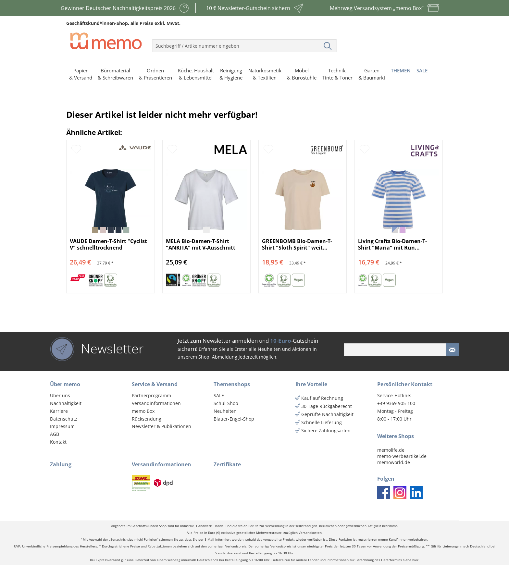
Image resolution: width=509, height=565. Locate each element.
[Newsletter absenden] (452, 349)
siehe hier (410, 560)
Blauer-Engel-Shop (234, 419)
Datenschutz (63, 419)
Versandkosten (310, 533)
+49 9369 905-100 (396, 403)
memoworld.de (393, 462)
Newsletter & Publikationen (161, 426)
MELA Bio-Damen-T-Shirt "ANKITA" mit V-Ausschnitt (200, 244)
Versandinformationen (156, 403)
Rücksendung (146, 419)
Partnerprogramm (151, 395)
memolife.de (390, 450)
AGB (54, 434)
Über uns (60, 395)
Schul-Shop (226, 403)
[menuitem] (244, 43)
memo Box (143, 411)
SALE (219, 395)
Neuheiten (225, 411)
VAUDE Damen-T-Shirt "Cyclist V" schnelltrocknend (108, 244)
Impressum (62, 426)
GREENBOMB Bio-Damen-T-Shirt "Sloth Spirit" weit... (297, 244)
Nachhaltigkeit (65, 403)
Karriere (59, 411)
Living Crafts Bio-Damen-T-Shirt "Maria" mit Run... (392, 244)
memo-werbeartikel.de (402, 456)
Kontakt (58, 442)
